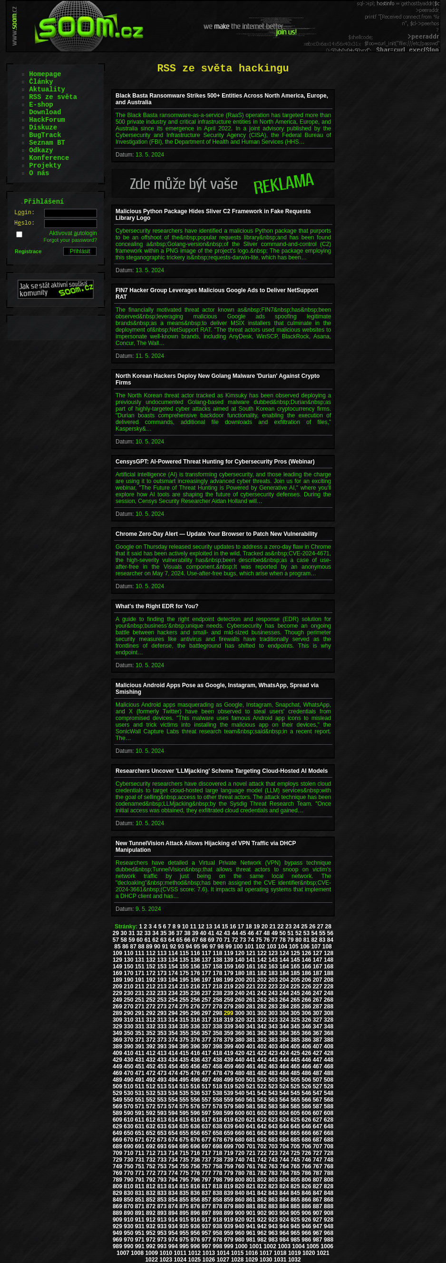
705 (295, 1146)
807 (317, 1179)
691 (140, 1146)
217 (206, 986)
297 (206, 1013)
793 (161, 1179)
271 (140, 1006)
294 (173, 1013)
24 (296, 926)
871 (140, 1206)
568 (328, 1099)
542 (262, 1093)
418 (217, 1053)
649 (117, 1133)
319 (228, 1019)
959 (228, 1233)
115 (184, 953)
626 (306, 1119)
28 (328, 926)
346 (306, 1026)
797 (206, 1179)
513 (161, 1086)
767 (317, 1166)
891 (140, 1213)
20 (265, 926)
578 (217, 1106)
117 (206, 953)
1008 (137, 1253)
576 (195, 1106)
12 (201, 926)
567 (317, 1099)
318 (217, 1019)
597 (206, 1113)
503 (273, 1079)
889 (117, 1213)
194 (173, 980)
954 (173, 1233)
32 (139, 933)
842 (262, 1193)
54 (314, 933)
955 (184, 1233)
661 (250, 1133)
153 (161, 966)
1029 (251, 1259)
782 (262, 1173)
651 (140, 1133)
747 (317, 1159)
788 (328, 1173)
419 (228, 1053)
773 (161, 1173)
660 (239, 1133)
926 (306, 1219)
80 (298, 940)
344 (284, 1026)
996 (195, 1246)
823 (273, 1186)
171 (140, 973)
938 (217, 1226)
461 (250, 1066)
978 (217, 1239)
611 (140, 1119)
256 (195, 1000)
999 (228, 1246)
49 (274, 933)
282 (262, 1006)
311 (140, 1019)
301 (250, 1013)
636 (195, 1126)
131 (140, 960)
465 (295, 1066)
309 (117, 1019)
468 (328, 1066)
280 (239, 1006)
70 (219, 940)
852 (150, 1199)
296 (195, 1013)
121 (250, 953)
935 (184, 1226)
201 (250, 980)
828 (328, 1186)
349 (117, 1033)
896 (195, 1213)
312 (150, 1019)
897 (206, 1213)
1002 (269, 1246)
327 (317, 1019)
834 (173, 1193)
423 (273, 1053)
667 (317, 1133)
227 (317, 986)
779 (228, 1173)
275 (184, 1006)
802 (262, 1179)
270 (128, 1006)
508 (328, 1079)
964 (284, 1233)
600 (239, 1113)
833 (161, 1193)
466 (306, 1066)
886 (306, 1206)
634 (173, 1126)
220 (239, 986)
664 (284, 1133)
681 (250, 1139)
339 (228, 1026)
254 (173, 1000)
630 (128, 1126)
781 (250, 1173)
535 (184, 1093)
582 (262, 1106)
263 (273, 1000)
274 (173, 1006)
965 (295, 1233)
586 (306, 1106)
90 (157, 946)
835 (184, 1193)
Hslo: (24, 223)
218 (217, 986)
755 (184, 1166)
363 (273, 1033)
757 (206, 1166)
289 (117, 1013)
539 (228, 1093)
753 (161, 1166)
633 (161, 1126)
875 (184, 1206)
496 (195, 1079)
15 (225, 926)
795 (184, 1179)
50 (283, 933)
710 (128, 1153)
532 (150, 1093)
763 (273, 1166)
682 (262, 1139)
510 (128, 1086)
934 (173, 1226)
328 (328, 1019)
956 (195, 1233)
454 (173, 1066)
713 (161, 1153)
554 (173, 1099)
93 (181, 946)
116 (195, 953)
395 (184, 1046)
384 (284, 1039)
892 (150, 1213)
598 (217, 1113)
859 (228, 1199)
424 (284, 1053)
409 (117, 1053)
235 (184, 993)
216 (195, 986)
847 (317, 1193)
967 (317, 1233)
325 (295, 1019)
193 (161, 980)
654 (173, 1133)
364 (284, 1033)
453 (161, 1066)
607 (317, 1113)
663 (273, 1133)
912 (150, 1219)
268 (328, 1000)
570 (128, 1106)
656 (195, 1133)
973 (161, 1239)
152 (150, 966)
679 (228, 1139)
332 (150, 1026)
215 (184, 986)
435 (184, 1059)
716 (195, 1153)
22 (280, 926)
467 (317, 1066)
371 (140, 1039)
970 (128, 1239)
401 (250, 1046)
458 (217, 1066)
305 (295, 1013)
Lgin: (24, 212)
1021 (323, 1253)
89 (149, 946)
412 (150, 1053)
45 (243, 933)
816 (195, 1186)
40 (203, 933)
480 (239, 1073)
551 (140, 1099)
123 (273, 953)
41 (211, 933)
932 (150, 1226)
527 (317, 1086)
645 (295, 1126)
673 (161, 1139)
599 (228, 1113)
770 (128, 1173)
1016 (251, 1253)
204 (284, 980)
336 (195, 1026)
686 (306, 1139)
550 (128, 1099)
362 (262, 1033)
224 (284, 986)
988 (328, 1239)
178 (217, 973)
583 (273, 1106)
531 (140, 1093)
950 (128, 1233)
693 (161, 1146)
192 (150, 980)
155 (184, 966)
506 (306, 1079)
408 (328, 1046)
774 (173, 1173)
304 (284, 1013)
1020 (308, 1253)
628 (328, 1119)
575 (184, 1106)
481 (250, 1073)
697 (206, 1146)
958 (217, 1233)
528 (328, 1086)
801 (250, 1179)
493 (161, 1079)
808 (328, 1179)
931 (140, 1226)
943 (273, 1226)
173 (161, 973)
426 (306, 1053)
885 (295, 1206)
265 (295, 1000)
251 (140, 1000)
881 (250, 1206)
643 (273, 1126)
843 (273, 1193)
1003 (284, 1246)
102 (260, 946)
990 (128, 1246)
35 (163, 933)
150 (128, 966)
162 (262, 966)
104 (282, 946)
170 (128, 973)
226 (306, 986)
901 (250, 1213)
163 (273, 966)
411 (140, 1053)
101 (249, 946)
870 (128, 1206)
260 (239, 1000)
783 (273, 1173)
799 (228, 1179)
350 (128, 1033)
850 (128, 1199)
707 (317, 1146)
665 (295, 1133)
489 (117, 1079)
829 (117, 1193)
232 (150, 993)
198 (217, 980)
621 (250, 1119)
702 (262, 1146)
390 (128, 1046)
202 (262, 980)
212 (150, 986)
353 (161, 1033)
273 (161, 1006)
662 (262, 1133)
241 (250, 993)
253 (161, 1000)
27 (320, 926)
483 (273, 1073)
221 (250, 986)
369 (117, 1039)
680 (239, 1139)
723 (273, 1153)
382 (262, 1039)
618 (217, 1119)
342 (262, 1026)
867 (317, 1199)
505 (295, 1079)
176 (195, 973)
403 (273, 1046)
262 (262, 1000)
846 (306, 1193)
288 (328, 1006)
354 (173, 1033)
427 (317, 1053)
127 (317, 953)
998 (217, 1246)
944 (284, 1226)
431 (140, 1059)
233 (161, 993)
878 (217, 1206)
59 (131, 940)
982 (262, 1239)
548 (328, 1093)
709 (117, 1153)
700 (239, 1146)
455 (184, 1066)
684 (284, 1139)
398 (217, 1046)
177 (206, 973)
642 (262, 1126)
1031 (280, 1259)
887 (317, 1206)
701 (250, 1146)
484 (284, 1073)
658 (217, 1133)
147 (317, 960)
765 (295, 1166)
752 (150, 1166)
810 (128, 1186)
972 (150, 1239)
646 (306, 1126)
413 (161, 1053)
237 (206, 993)
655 (184, 1133)
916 (195, 1219)
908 (328, 1213)
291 (140, 1013)
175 (184, 973)
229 (117, 993)
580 (239, 1106)
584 (284, 1106)
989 (117, 1246)
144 (284, 960)
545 (295, 1093)
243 (273, 993)
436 (195, 1059)
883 (273, 1206)
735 (184, 1159)
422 (262, 1053)
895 (184, 1213)
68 (203, 940)
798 (217, 1179)
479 (228, 1073)
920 (239, 1219)
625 (295, 1119)
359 (228, 1033)
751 (140, 1166)
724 (284, 1153)
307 (317, 1013)
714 (173, 1153)
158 (217, 966)
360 (239, 1033)
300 (239, 1013)
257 (206, 1000)
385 (295, 1039)
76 (266, 940)
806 (306, 1179)
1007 (122, 1253)
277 (206, 1006)
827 (317, 1186)
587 (317, 1106)
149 (117, 966)
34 (155, 933)
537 (206, 1093)
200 (239, 980)
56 (330, 933)
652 (150, 1133)
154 (173, 966)
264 (284, 1000)
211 (140, 986)
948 (328, 1226)
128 (328, 953)
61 (148, 940)
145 (295, 960)
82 (314, 940)
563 (273, 1099)
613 (161, 1119)
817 (206, 1186)
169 (117, 973)
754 (173, 1166)
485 (295, 1073)
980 (239, 1239)
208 (328, 980)
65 (179, 940)
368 (328, 1033)
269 (117, 1006)
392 (150, 1046)
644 (284, 1126)
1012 (194, 1253)
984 (284, 1239)
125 (295, 953)
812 (150, 1186)
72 (235, 940)
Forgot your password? (70, 240)
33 (148, 933)
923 (273, 1219)
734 (173, 1159)
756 (195, 1166)
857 (206, 1199)
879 (228, 1206)
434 (173, 1059)
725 (295, 1153)
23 (288, 926)
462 (262, 1066)
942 (262, 1226)
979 (228, 1239)
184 (284, 973)
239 (228, 993)
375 (184, 1039)
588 (328, 1106)
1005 (312, 1246)
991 (140, 1246)
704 (284, 1146)
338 (217, 1026)
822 (262, 1186)
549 (117, 1099)
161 (250, 966)
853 (161, 1199)
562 (262, 1099)
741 (250, 1159)
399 (228, 1046)
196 (195, 980)
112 (150, 953)
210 (128, 986)
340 (239, 1026)
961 (250, 1233)
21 (273, 926)
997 (206, 1246)
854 (173, 1199)
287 (317, 1006)
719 (228, 1153)
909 (117, 1219)
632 (150, 1126)
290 (128, 1013)
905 (295, 1213)
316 (195, 1019)
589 (117, 1113)
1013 (209, 1253)
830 (128, 1193)
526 (306, 1086)
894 (173, 1213)
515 (184, 1086)
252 (150, 1000)
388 (328, 1039)
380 (239, 1039)
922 (262, 1219)
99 (228, 946)
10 (185, 926)
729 (117, 1159)
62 (155, 940)
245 (295, 993)
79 (290, 940)
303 (273, 1013)
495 (184, 1079)
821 (250, 1186)
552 (150, 1099)
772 (150, 1173)
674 (173, 1139)
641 (250, 1126)
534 (173, 1093)
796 (195, 1179)
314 (173, 1019)
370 (128, 1039)
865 (295, 1199)
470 (128, 1073)
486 (306, 1073)
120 (239, 953)
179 (228, 973)
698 (217, 1146)
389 (117, 1046)
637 (206, 1126)
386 (306, 1039)
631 (140, 1126)
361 (250, 1033)
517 (206, 1086)
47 (258, 933)
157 (206, 966)
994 (173, 1246)
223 (273, 986)
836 (195, 1193)
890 (128, 1213)
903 (273, 1213)
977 (206, 1239)
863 (273, 1199)
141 (250, 960)
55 (322, 933)
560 (239, 1099)
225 (295, 986)
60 (139, 940)
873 (161, 1206)
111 (140, 953)
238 (217, 993)
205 (295, 980)
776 (195, 1173)
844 (284, 1193)
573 (161, 1106)
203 (273, 980)
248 (328, 993)
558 (217, 1099)
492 (150, 1079)
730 (128, 1159)
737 (206, 1159)
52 (298, 933)
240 (239, 993)
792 (150, 1179)
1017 (266, 1253)
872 (150, 1206)
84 (330, 940)
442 (262, 1059)
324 (284, 1019)
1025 (194, 1259)
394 (173, 1046)
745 (295, 1159)
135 (184, 960)
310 (128, 1019)
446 (306, 1059)
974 (173, 1239)
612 (150, 1119)
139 (228, 960)
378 (217, 1039)
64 (171, 940)
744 (284, 1159)
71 (227, 940)
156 (195, 966)
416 (195, 1053)
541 (250, 1093)
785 (295, 1173)
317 (206, 1019)
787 (317, 1173)
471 (140, 1073)
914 (173, 1219)
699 (228, 1146)
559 (228, 1099)
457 (206, 1066)
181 (250, 973)
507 (317, 1079)
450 (128, 1066)
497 (206, 1079)
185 (295, 973)
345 (295, 1026)
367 (317, 1033)
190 (128, 980)
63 (163, 940)
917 (206, 1219)
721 (250, 1153)
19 (256, 926)
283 (273, 1006)
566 (306, 1099)
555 (184, 1099)
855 (184, 1199)
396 (195, 1046)
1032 (294, 1259)
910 (128, 1219)
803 (273, 1179)
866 (306, 1199)
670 (128, 1139)
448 (328, 1059)
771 (140, 1173)
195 (184, 980)
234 (173, 993)
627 (317, 1119)
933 (161, 1226)
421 (250, 1053)
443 (273, 1059)
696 (195, 1146)
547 (317, 1093)
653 (161, 1133)
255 (184, 1000)
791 (140, 1179)
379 (228, 1039)
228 (328, 986)
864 (284, 1199)
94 (189, 946)
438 (217, 1059)
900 (239, 1213)
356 (195, 1033)
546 (306, 1093)
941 (250, 1226)
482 (262, 1073)
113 (161, 953)
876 (195, 1206)
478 (217, 1073)
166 (306, 966)
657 (206, 1133)
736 (195, 1159)
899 (228, 1213)
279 (228, 1006)
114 (173, 953)
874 (173, 1206)
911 (140, 1219)
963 (273, 1233)
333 (161, 1026)
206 (306, 980)
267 (317, 1000)
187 (317, 973)
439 (228, 1059)
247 (317, 993)
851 (140, 1199)
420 (239, 1053)
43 (227, 933)
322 (262, 1019)
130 (128, 960)
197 (206, 980)
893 (161, 1213)
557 (206, 1099)
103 (271, 946)
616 (195, 1119)
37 (179, 933)
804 (284, 1179)
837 (206, 1193)
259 (228, 1000)
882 (262, 1206)
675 (184, 1139)
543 (273, 1093)
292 (150, 1013)
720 (239, 1153)
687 (317, 1139)
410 (128, 1053)
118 (217, 953)
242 (262, 993)
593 (161, 1113)
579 (228, 1106)
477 (206, 1073)
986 (306, 1239)
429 (117, 1059)
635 (184, 1126)
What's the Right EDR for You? (157, 606)
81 (306, 940)
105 (294, 946)
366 (306, 1033)
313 (161, 1019)
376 (195, 1039)
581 (250, 1106)
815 (184, 1186)
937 (206, 1226)
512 (150, 1086)
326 (306, 1019)
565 (295, 1099)
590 (128, 1113)
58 (124, 940)
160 (239, 966)
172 (150, 973)
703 (273, 1146)
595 (184, 1113)
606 (306, 1113)
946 (306, 1226)
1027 (223, 1259)
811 (140, 1186)
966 (306, 1233)
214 (173, 986)
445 (295, 1059)
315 (184, 1019)
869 (117, 1206)
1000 (241, 1246)
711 (140, 1153)
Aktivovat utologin (73, 233)
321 (250, 1019)
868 (328, 1199)
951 (140, 1233)
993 (161, 1246)
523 (273, 1086)
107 (315, 946)
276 (195, 1006)
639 (228, 1126)
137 (206, 960)
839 (228, 1193)
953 (161, 1233)
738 (217, 1159)
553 (161, 1099)
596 (195, 1113)
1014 (223, 1253)
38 (187, 933)
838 (217, 1193)
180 (239, 973)
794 (173, 1179)
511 (140, 1086)
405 (295, 1046)
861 (250, 1199)
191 (140, 980)
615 (184, 1119)
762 (262, 1166)
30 (124, 933)
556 (195, 1099)
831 (140, 1193)
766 (306, 1166)
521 (250, 1086)
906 (306, 1213)
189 (117, 980)
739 (228, 1159)
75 (258, 940)
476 (195, 1073)
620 (239, 1119)
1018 (280, 1253)
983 (273, 1239)
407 (317, 1046)
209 (117, 986)
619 (228, 1119)
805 (295, 1179)
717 (206, 1153)
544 (284, 1093)
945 (295, 1226)
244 (284, 993)
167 (317, 966)
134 (173, 960)
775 (184, 1173)
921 (250, 1219)
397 (206, 1046)
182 (262, 973)
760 (239, 1166)
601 (250, 1113)
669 (117, 1139)
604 (284, 1113)
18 (248, 926)
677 (206, 1139)
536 (195, 1093)
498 (217, 1079)
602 (262, 1113)
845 (295, 1193)
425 (295, 1053)
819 (228, 1186)
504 (284, 1079)
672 (150, 1139)
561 (250, 1099)
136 (195, 960)
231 (140, 993)
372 (150, 1039)
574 (173, 1106)
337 (206, 1026)
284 (284, 1006)
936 (195, 1226)
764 (284, 1166)
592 (150, 1113)
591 (140, 1113)
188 (328, 973)
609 (117, 1119)
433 (161, 1059)
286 (306, 1006)
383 (273, 1039)
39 (195, 933)
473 (161, 1073)
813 (161, 1186)
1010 (165, 1253)
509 (117, 1086)
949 (117, 1233)
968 (328, 1233)
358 (217, 1033)
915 (184, 1219)
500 (239, 1079)
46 (251, 933)
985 (295, 1239)
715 (184, 1153)
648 (328, 1126)
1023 (165, 1259)
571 (140, 1106)
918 (217, 1219)
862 (262, 1199)
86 (125, 946)
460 (239, 1066)
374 (173, 1039)
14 (217, 926)
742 (262, 1159)
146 (306, 960)
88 (141, 946)
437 (206, 1059)
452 (150, 1066)
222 (262, 986)
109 (117, 953)
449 (117, 1066)
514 (173, 1086)
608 (328, 1113)
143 (273, 960)
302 (262, 1013)
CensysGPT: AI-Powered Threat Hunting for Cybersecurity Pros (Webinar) (215, 461)
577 (206, 1106)
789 (117, 1179)
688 (328, 1139)
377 (206, 1039)
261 (250, 1000)
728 (328, 1153)
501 (250, 1079)
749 (117, 1166)
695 (184, 1146)
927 (317, 1219)
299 (228, 1013)
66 (187, 940)
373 (161, 1039)
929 (117, 1226)
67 (195, 940)
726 (306, 1153)
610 (128, 1119)
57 (116, 940)
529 (117, 1093)
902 (262, 1213)
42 (219, 933)
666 (306, 1133)
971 (140, 1239)
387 (317, 1039)
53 (306, 933)
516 (195, 1086)
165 (295, 966)
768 (328, 1166)
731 (140, 1159)
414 (173, 1053)
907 (317, 1213)
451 (140, 1066)
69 (211, 940)
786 (306, 1173)
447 (317, 1059)
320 (239, 1019)
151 (140, 966)
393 (161, 1046)
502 (262, 1079)
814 (173, 1186)
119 (228, 953)
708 (328, 1146)
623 (273, 1119)
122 (262, 953)
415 (184, 1053)
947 (317, 1226)
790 (128, 1179)
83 (322, 940)
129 (117, 960)
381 (250, 1039)
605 (295, 1113)
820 (239, 1186)
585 (295, 1106)
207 (317, 980)
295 (184, 1013)
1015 (237, 1253)
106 (305, 946)
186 (306, 973)
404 (284, 1046)
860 (239, 1199)
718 (217, 1153)
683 (273, 1139)
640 (239, 1126)
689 (117, 1146)
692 (150, 1146)
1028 (237, 1259)
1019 (294, 1253)
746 (306, 1159)
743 (273, 1159)
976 (195, 1239)
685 (295, 1139)
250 (128, 1000)
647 (317, 1126)
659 (228, 1133)
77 (274, 940)
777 (206, 1173)
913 (161, 1219)
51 (290, 933)
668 (328, 1133)
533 (161, 1093)
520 (239, 1086)
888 (328, 1206)
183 (273, 973)
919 (228, 1219)
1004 (298, 1246)
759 (228, 1166)
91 (165, 946)
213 (161, 986)
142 (262, 960)
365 (295, 1033)
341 (250, 1026)
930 (128, 1226)
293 (161, 1013)
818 (217, 1186)
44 (235, 933)
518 (217, 1086)
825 (295, 1186)
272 (150, 1006)
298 (217, 1013)
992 (150, 1246)
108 (327, 946)
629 (117, 1126)
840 (239, 1193)
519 (228, 1086)
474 (173, 1073)
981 (250, 1239)
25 (304, 926)
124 (284, 953)
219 (228, 986)
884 (284, 1206)
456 (195, 1066)
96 (205, 946)
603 (273, 1113)
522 (262, 1086)
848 (328, 1193)
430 (128, 1059)
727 (317, 1153)
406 (306, 1046)
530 (128, 1093)
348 (328, 1026)
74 (251, 940)
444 (284, 1059)
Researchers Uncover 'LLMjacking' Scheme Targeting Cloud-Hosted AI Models (222, 771)
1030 (266, 1259)
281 (250, 1006)
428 (328, 1053)
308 (328, 1013)
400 (239, 1046)
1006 (326, 1246)
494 (173, 1079)
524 (284, 1086)
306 (306, 1013)
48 (266, 933)
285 (295, 1006)
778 (217, 1173)
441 (250, 1059)
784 (284, 1173)
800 (239, 1179)
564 (284, 1099)
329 (117, 1026)
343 (273, 1026)
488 (328, 1073)
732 (150, 1159)
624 (284, 1119)
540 (239, 1093)
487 (317, 1073)
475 (184, 1073)
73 (243, 940)
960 (239, 1233)
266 (306, 1000)
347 (317, 1026)
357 (206, 1033)
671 (140, 1139)
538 (217, 1093)
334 (173, 1026)
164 (284, 966)
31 (131, 933)
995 (184, 1246)
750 (128, 1166)
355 (184, 1033)
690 (128, 1146)
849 (117, 1199)
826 (306, 1186)
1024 (180, 1259)
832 (150, 1193)
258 (217, 1000)
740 (239, 1159)
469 (117, 1073)
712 (150, 1153)
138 (217, 960)
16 (233, 926)
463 (273, 1066)
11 (193, 926)
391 (140, 1046)
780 (239, 1173)
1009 (151, 1253)
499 (228, 1079)
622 (262, 1119)
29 (116, 933)
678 (217, 1139)
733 (161, 1159)
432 (150, 1059)
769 (117, 1173)
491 (140, 1079)
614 (173, 1119)
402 (262, 1046)
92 (173, 946)
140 (239, 960)
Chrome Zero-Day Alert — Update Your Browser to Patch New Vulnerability (217, 534)
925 (295, 1219)
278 (217, 1006)
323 (273, 1019)
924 (284, 1219)
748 (328, 1159)
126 (306, 953)
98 (220, 946)
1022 (151, 1259)
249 (117, 1000)
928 (328, 1219)
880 (239, 1206)
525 (295, 1086)
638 (217, 1126)
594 (173, 1113)
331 (140, 1026)
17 (241, 926)
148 (328, 960)
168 (328, 966)
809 (117, 1186)
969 (117, 1239)
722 (262, 1153)
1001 (255, 1246)
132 (150, 960)
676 (195, 1139)
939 (228, 1226)
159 (228, 966)
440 (239, 1059)
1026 (209, 1259)
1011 (180, 1253)
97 (213, 946)
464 (284, 1066)
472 (150, 1073)
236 (195, 993)
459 (228, 1066)
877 (206, 1206)
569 (117, 1106)
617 (206, 1119)
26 (312, 926)
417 (206, 1053)
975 (184, 1239)
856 (195, 1199)
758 (217, 1166)
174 (173, 973)
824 (284, 1186)
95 (197, 946)
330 (128, 1026)
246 (306, 993)
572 (150, 1106)
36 (171, 933)
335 (184, 1026)
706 (306, 1146)
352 (150, 1033)
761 (250, 1166)
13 (209, 926)
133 (161, 960)
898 (217, 1213)
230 (128, 993)
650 (128, 1133)
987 (317, 1239)
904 (284, 1213)
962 (262, 1233)
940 (239, 1226)
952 (150, 1233)
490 (128, 1079)
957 (206, 1233)
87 (133, 946)
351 (140, 1033)
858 (217, 1199)
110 (128, 953)
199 (228, 980)
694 (173, 1146)
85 (117, 946)
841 (250, 1193)
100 (238, 946)
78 (283, 940)
